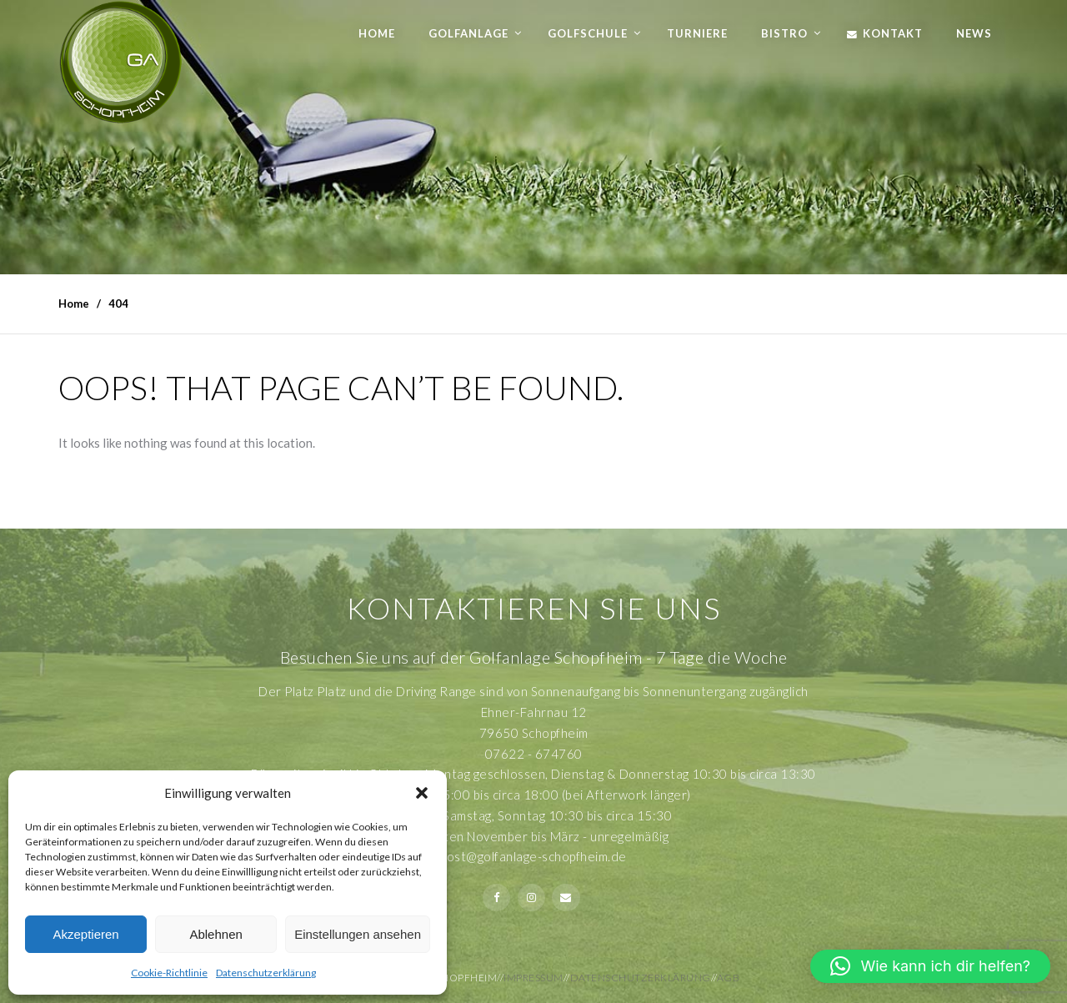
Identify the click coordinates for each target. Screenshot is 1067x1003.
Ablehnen (215, 934)
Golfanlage (468, 33)
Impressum (533, 977)
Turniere (697, 33)
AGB (728, 977)
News (974, 33)
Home (376, 33)
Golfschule (588, 33)
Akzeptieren (85, 934)
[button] (421, 793)
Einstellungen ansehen (357, 934)
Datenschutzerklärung (266, 972)
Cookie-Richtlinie (169, 972)
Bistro (784, 33)
